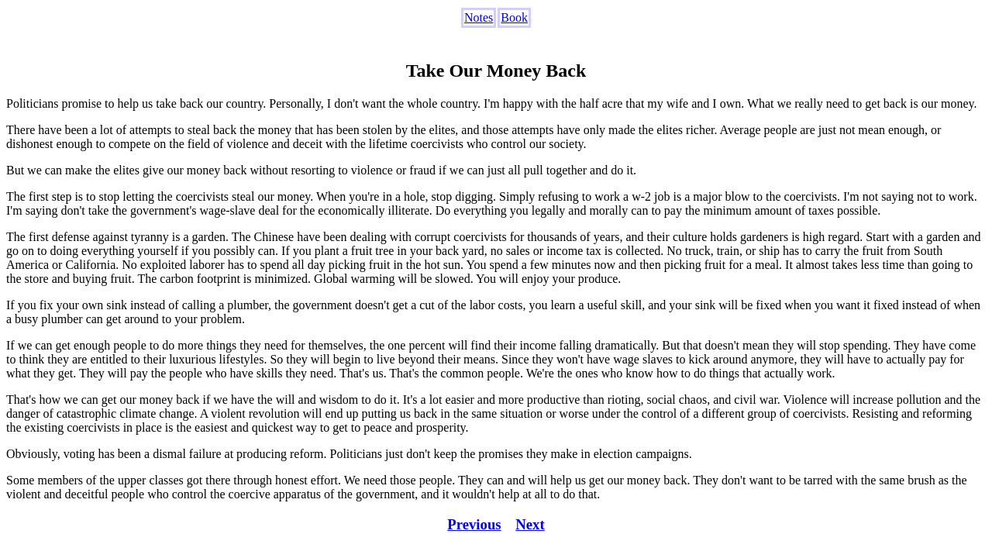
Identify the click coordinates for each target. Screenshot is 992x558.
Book (514, 17)
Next (529, 524)
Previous (474, 524)
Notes (478, 17)
